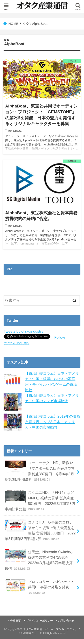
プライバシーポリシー (39, 620)
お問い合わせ (66, 620)
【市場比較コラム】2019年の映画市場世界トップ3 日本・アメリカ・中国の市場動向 (52, 421)
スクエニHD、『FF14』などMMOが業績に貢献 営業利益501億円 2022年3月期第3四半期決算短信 (40, 500)
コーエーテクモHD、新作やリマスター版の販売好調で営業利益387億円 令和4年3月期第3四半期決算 (39, 471)
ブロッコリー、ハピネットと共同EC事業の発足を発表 (39, 587)
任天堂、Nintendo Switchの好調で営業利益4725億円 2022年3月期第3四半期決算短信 (38, 560)
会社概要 (15, 620)
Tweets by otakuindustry (23, 331)
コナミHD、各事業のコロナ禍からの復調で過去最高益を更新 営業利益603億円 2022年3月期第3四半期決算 (40, 530)
